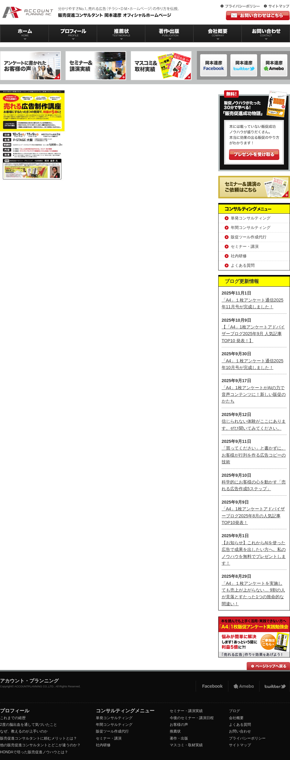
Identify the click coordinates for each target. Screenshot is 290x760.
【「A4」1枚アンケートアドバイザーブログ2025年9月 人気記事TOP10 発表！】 (253, 333)
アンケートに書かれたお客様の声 (30, 65)
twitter (274, 686)
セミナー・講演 (245, 246)
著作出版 (169, 33)
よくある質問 (243, 265)
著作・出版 (179, 738)
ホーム (24, 33)
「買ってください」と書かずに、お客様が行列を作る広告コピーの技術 (254, 455)
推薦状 (121, 33)
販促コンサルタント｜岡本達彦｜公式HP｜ (91, 12)
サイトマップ (276, 6)
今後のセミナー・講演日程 (192, 718)
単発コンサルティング (250, 218)
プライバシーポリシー (241, 6)
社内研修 (239, 256)
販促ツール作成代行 (248, 237)
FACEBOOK (211, 686)
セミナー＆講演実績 (95, 65)
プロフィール (73, 33)
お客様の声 (179, 724)
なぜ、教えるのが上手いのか (24, 731)
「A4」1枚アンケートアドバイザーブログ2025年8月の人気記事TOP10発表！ (253, 515)
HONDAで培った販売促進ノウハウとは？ (34, 752)
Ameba (243, 686)
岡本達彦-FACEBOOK (213, 65)
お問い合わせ (266, 33)
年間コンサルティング (250, 227)
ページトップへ (268, 666)
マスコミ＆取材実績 (161, 65)
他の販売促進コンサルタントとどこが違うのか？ (40, 745)
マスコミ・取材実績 (186, 745)
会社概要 (218, 33)
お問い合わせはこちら (258, 15)
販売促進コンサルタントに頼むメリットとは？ (38, 738)
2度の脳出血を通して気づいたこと (28, 724)
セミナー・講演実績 (186, 711)
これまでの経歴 (13, 718)
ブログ (234, 711)
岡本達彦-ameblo (243, 65)
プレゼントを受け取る (254, 154)
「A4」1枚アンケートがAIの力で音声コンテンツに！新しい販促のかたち (254, 394)
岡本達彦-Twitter (274, 65)
